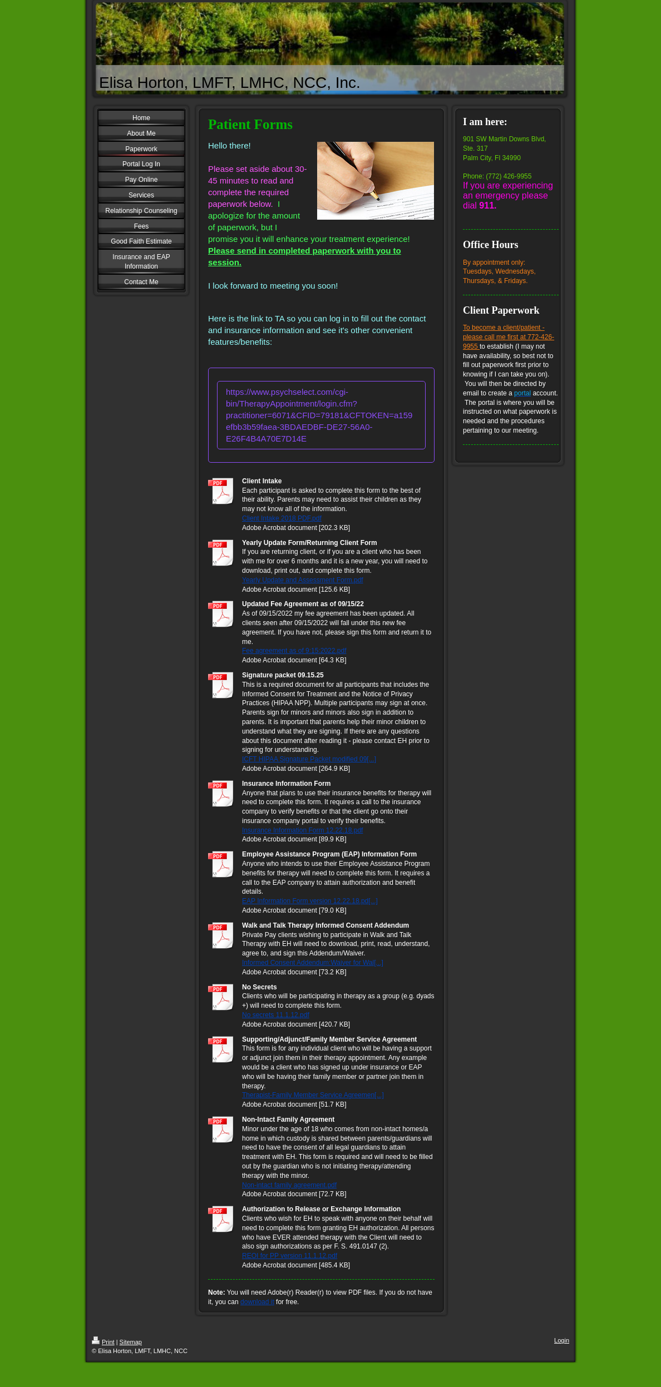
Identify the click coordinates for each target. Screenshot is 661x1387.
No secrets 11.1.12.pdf (275, 1015)
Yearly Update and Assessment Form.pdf (302, 580)
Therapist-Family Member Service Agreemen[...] (313, 1095)
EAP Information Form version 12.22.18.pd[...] (310, 901)
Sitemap (131, 1342)
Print (103, 1342)
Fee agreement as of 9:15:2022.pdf (294, 651)
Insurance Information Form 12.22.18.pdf (302, 830)
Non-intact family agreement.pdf (289, 1185)
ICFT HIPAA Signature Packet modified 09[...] (309, 759)
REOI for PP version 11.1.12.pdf (289, 1256)
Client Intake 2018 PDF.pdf (282, 518)
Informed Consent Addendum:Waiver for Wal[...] (312, 963)
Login (561, 1340)
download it (257, 1302)
